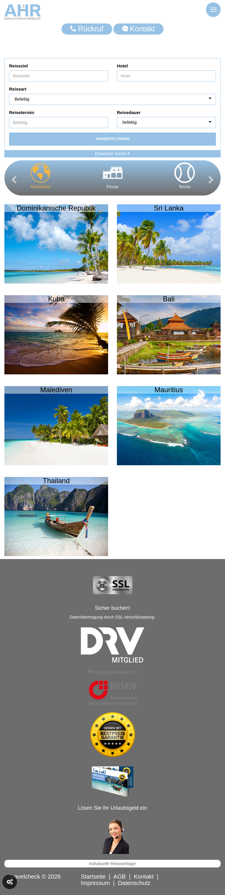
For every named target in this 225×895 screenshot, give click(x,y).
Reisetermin (21, 112)
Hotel (122, 65)
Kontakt (138, 29)
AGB (119, 876)
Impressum (95, 883)
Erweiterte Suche (112, 153)
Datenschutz (134, 883)
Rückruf (86, 29)
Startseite (93, 876)
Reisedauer (129, 112)
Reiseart (17, 88)
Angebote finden (112, 139)
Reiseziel (18, 65)
